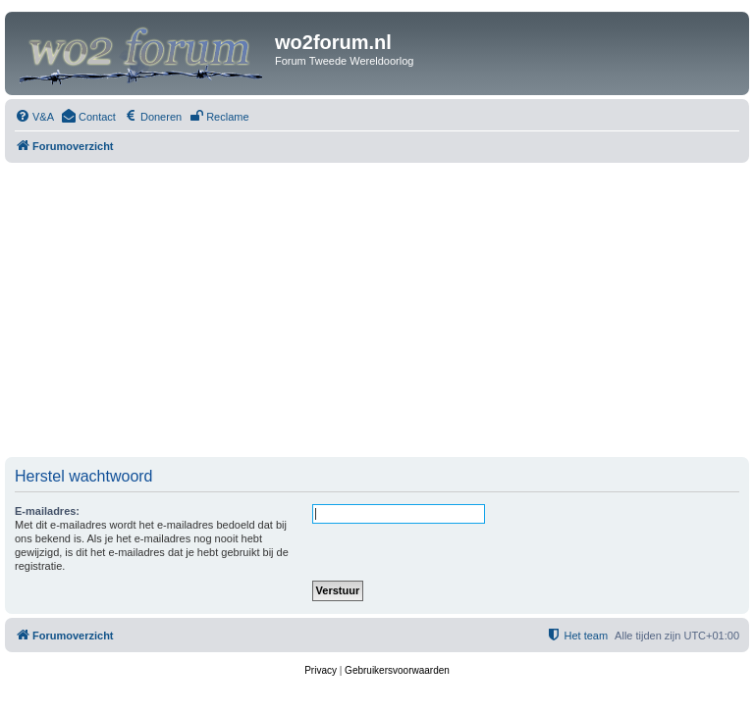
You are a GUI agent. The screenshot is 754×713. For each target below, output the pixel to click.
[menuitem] (34, 116)
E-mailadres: (47, 511)
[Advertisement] (377, 310)
